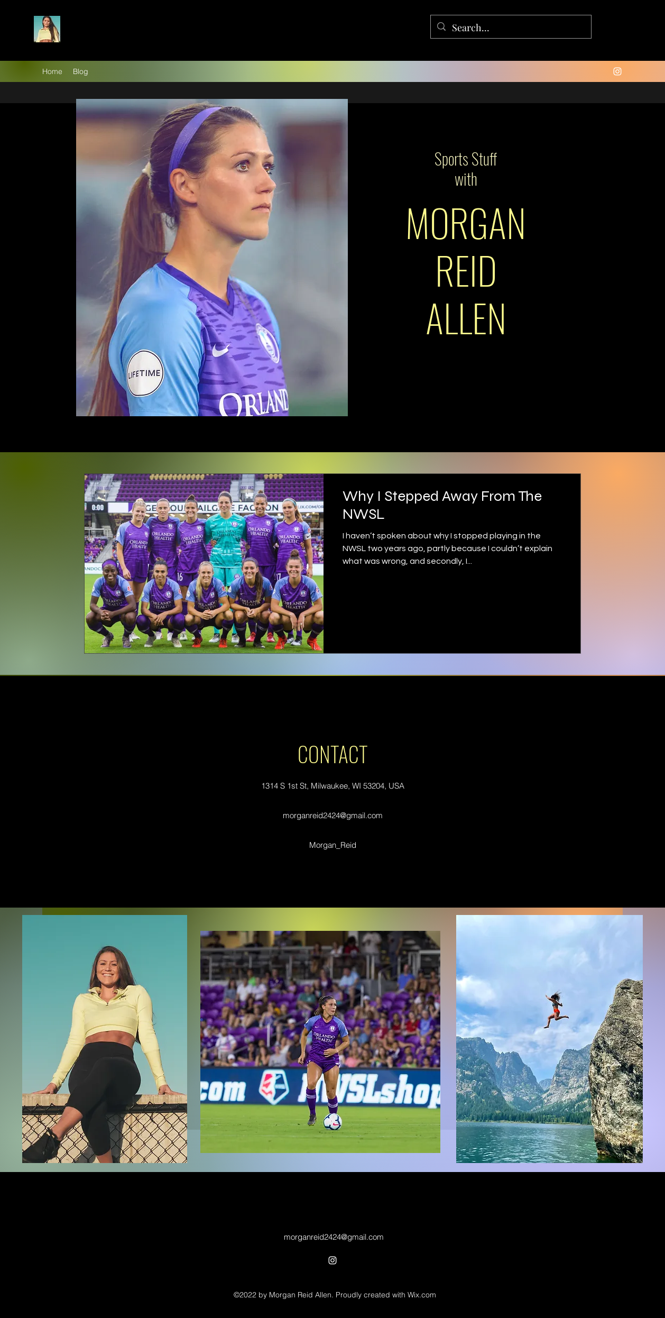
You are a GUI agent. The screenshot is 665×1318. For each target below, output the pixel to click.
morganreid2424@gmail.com (333, 815)
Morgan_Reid (332, 845)
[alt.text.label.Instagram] (617, 71)
